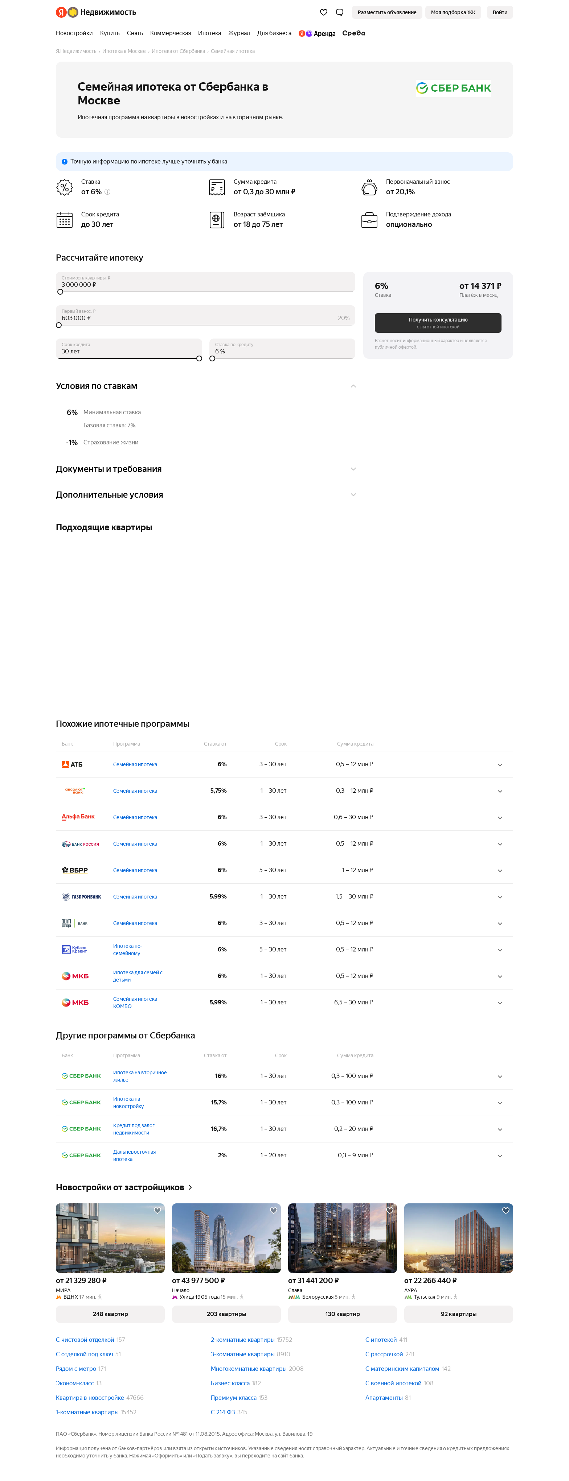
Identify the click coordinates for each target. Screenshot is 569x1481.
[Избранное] (323, 12)
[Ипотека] (210, 33)
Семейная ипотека (135, 764)
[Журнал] (239, 33)
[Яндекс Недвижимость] (101, 12)
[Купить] (110, 33)
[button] (339, 12)
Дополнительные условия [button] (207, 495)
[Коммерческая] (171, 33)
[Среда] (352, 33)
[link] (500, 12)
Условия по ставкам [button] (207, 386)
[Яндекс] (61, 12)
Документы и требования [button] (207, 469)
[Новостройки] (76, 33)
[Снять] (135, 33)
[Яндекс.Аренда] (317, 33)
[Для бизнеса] (274, 33)
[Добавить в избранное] (157, 1210)
